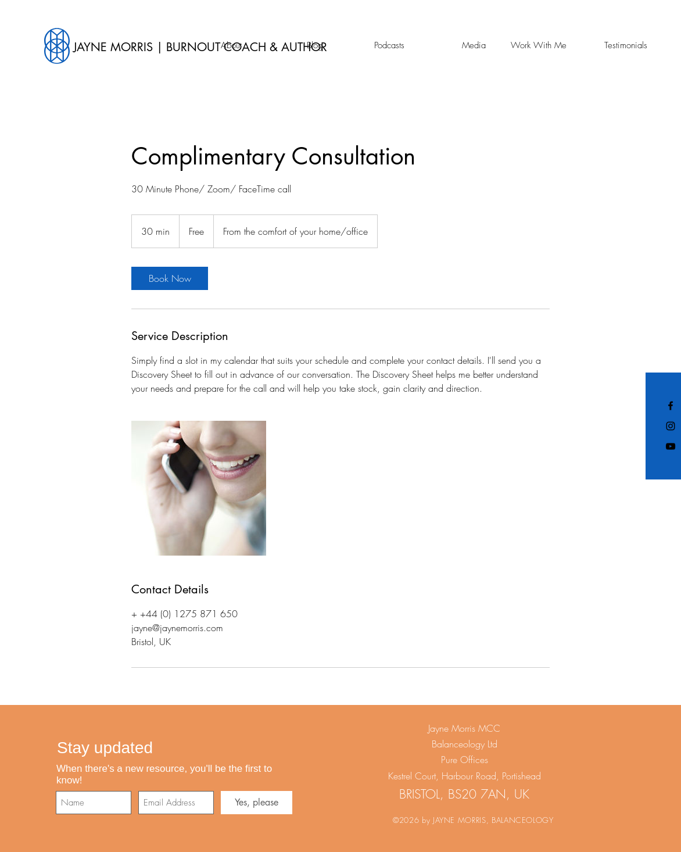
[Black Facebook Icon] (670, 405)
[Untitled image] (198, 488)
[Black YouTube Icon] (670, 446)
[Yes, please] (256, 802)
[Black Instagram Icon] (670, 426)
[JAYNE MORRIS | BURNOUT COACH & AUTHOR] (270, 47)
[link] (169, 278)
